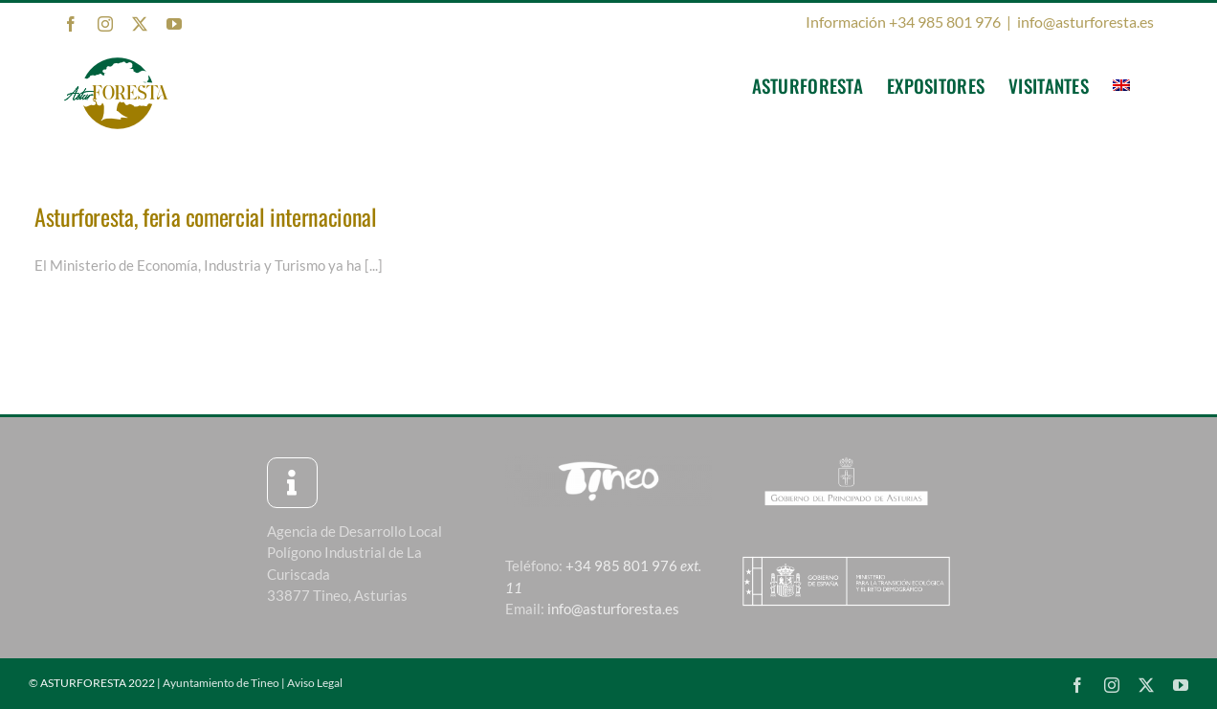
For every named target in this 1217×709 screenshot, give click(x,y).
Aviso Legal (315, 683)
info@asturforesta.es (1085, 21)
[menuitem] (1121, 85)
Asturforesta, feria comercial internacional (205, 216)
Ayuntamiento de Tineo (221, 683)
